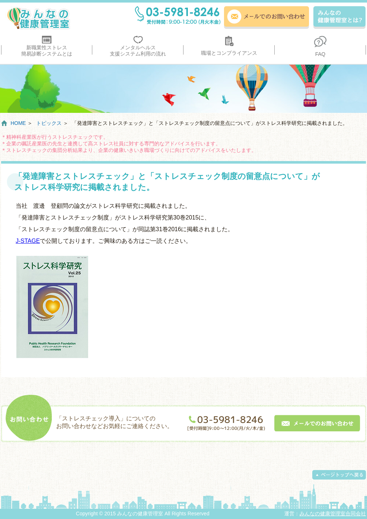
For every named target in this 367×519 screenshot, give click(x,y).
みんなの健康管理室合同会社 (333, 513)
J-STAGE (28, 241)
